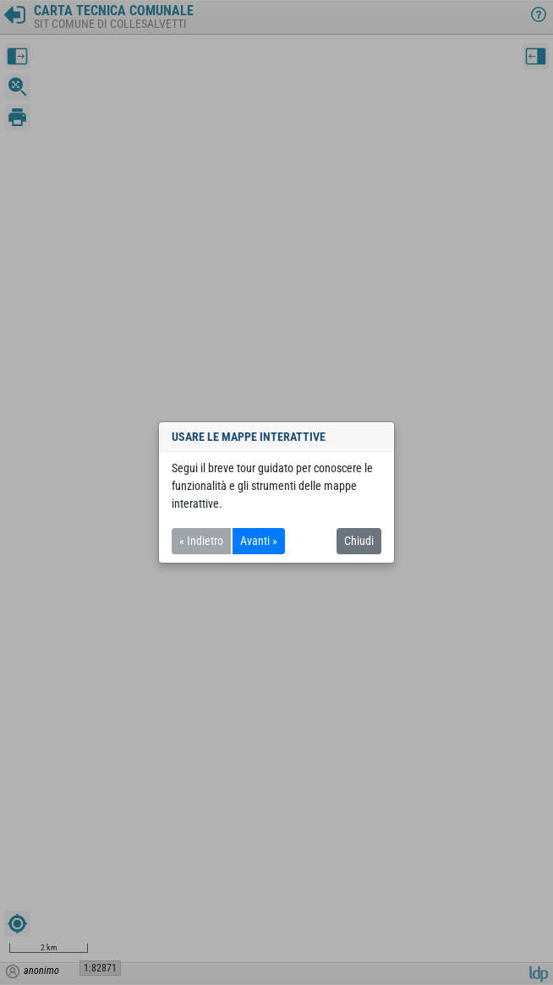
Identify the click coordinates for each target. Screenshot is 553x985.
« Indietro (201, 541)
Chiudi (359, 541)
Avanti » (258, 541)
